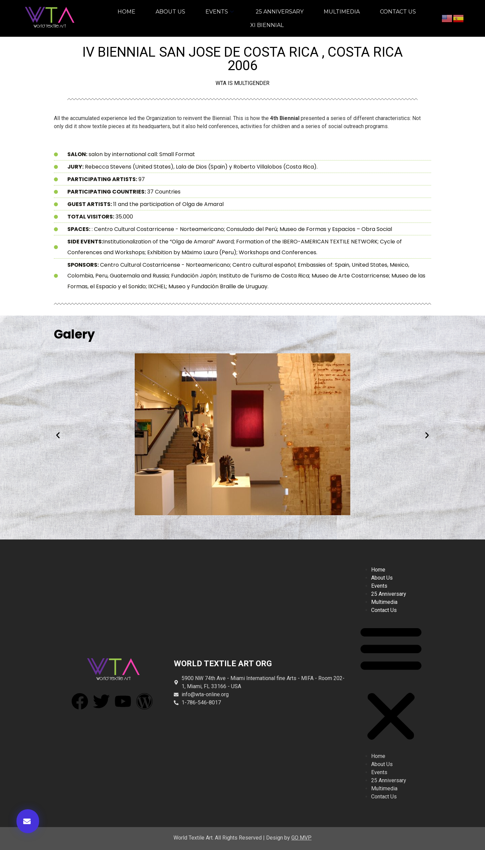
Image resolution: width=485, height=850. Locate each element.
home (126, 11)
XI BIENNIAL (267, 25)
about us (170, 11)
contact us (398, 11)
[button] (28, 821)
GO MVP (301, 837)
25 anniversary (279, 11)
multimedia (342, 11)
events (220, 11)
